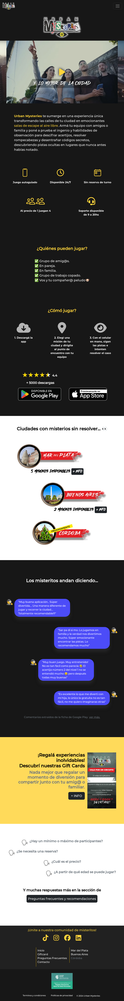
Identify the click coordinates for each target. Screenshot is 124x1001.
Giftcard (42, 954)
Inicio (40, 950)
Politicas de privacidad (62, 995)
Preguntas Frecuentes (52, 958)
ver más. (94, 717)
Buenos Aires (79, 954)
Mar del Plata (79, 950)
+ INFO (77, 471)
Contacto (43, 962)
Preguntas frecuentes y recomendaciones (62, 899)
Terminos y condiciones (34, 995)
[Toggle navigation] (117, 6)
